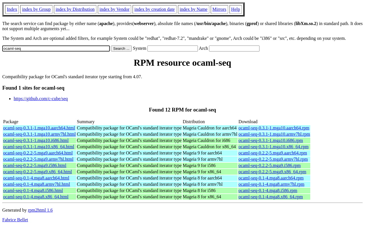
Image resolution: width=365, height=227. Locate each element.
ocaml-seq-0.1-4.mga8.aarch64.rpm (270, 178)
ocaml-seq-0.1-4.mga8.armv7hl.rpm (271, 184)
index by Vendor (114, 9)
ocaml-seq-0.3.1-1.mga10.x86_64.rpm (273, 146)
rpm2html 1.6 (40, 210)
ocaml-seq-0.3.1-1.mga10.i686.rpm (270, 140)
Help (235, 9)
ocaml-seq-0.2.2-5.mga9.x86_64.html (37, 171)
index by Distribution (75, 9)
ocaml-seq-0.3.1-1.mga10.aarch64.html (39, 127)
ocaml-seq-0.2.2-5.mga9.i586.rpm (269, 165)
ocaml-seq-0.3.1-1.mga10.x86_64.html (38, 146)
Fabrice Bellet (15, 219)
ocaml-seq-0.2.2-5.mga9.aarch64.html (38, 152)
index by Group (36, 9)
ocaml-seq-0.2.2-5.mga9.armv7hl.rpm (273, 159)
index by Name (194, 9)
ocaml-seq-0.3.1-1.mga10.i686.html (36, 140)
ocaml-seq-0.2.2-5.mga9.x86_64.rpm (272, 171)
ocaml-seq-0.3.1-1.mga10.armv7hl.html (39, 134)
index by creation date (154, 9)
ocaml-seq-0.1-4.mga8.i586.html (33, 190)
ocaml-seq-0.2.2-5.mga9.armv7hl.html (38, 159)
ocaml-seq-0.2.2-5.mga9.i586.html (34, 165)
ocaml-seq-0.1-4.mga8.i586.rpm (267, 190)
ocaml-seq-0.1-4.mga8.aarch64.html (36, 178)
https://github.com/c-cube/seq (41, 98)
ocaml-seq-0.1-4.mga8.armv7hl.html (36, 184)
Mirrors (219, 9)
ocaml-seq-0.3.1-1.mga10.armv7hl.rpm (274, 134)
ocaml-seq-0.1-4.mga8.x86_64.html (35, 196)
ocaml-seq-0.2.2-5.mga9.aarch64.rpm (272, 152)
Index (12, 9)
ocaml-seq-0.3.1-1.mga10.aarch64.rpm (273, 127)
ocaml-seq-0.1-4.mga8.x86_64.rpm (270, 196)
